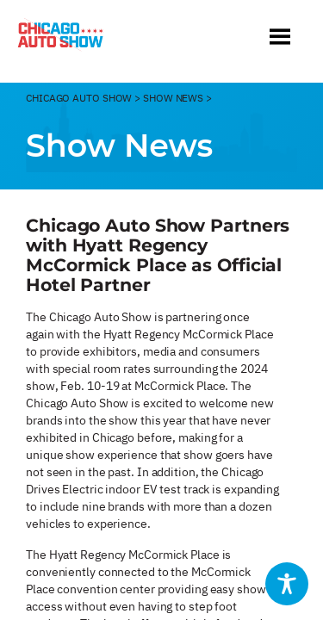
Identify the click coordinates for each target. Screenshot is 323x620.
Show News (173, 97)
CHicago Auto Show (79, 97)
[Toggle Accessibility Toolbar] (287, 584)
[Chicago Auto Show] (60, 39)
